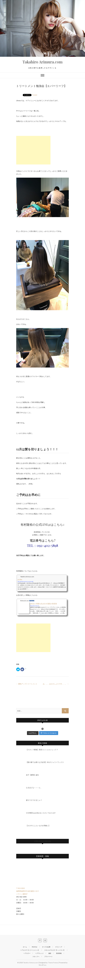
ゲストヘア (58, 947)
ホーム (25, 947)
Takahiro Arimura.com (42, 61)
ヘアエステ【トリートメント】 (29, 950)
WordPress (42, 965)
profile (34, 947)
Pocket (34, 95)
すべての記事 (46, 947)
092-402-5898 (47, 545)
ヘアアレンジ (39, 953)
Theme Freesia (53, 963)
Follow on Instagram (49, 733)
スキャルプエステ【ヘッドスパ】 (54, 950)
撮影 (49, 953)
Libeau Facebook (42, 841)
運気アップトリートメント (26, 684)
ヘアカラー (27, 953)
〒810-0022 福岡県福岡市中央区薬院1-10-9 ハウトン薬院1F (27, 891)
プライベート (48, 956)
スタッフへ (36, 956)
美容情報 (59, 953)
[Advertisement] (33, 150)
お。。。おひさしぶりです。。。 (56, 684)
